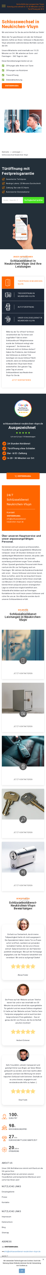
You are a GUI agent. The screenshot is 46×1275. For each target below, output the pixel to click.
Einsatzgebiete (8, 1192)
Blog (4, 1227)
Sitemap (5, 1233)
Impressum (6, 1217)
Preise (4, 1197)
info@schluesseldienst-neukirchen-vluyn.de (16, 520)
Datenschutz (7, 1222)
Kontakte (5, 1202)
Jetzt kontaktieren (21, 380)
